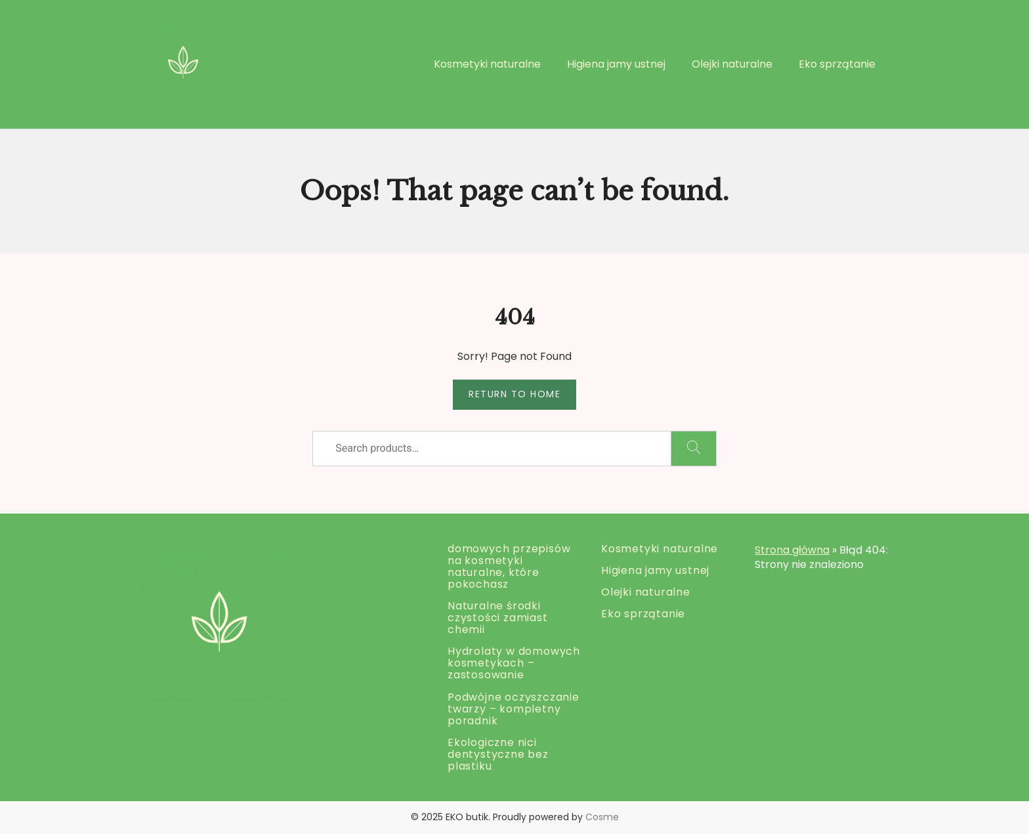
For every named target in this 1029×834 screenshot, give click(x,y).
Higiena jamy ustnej (616, 64)
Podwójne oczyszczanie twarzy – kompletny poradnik (513, 709)
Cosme (602, 816)
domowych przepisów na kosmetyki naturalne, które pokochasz (509, 566)
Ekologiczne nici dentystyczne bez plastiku (498, 754)
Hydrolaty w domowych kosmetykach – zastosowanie (514, 663)
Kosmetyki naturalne (487, 64)
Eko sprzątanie (837, 64)
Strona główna (792, 550)
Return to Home (514, 394)
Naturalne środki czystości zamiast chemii (498, 617)
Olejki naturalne (732, 64)
